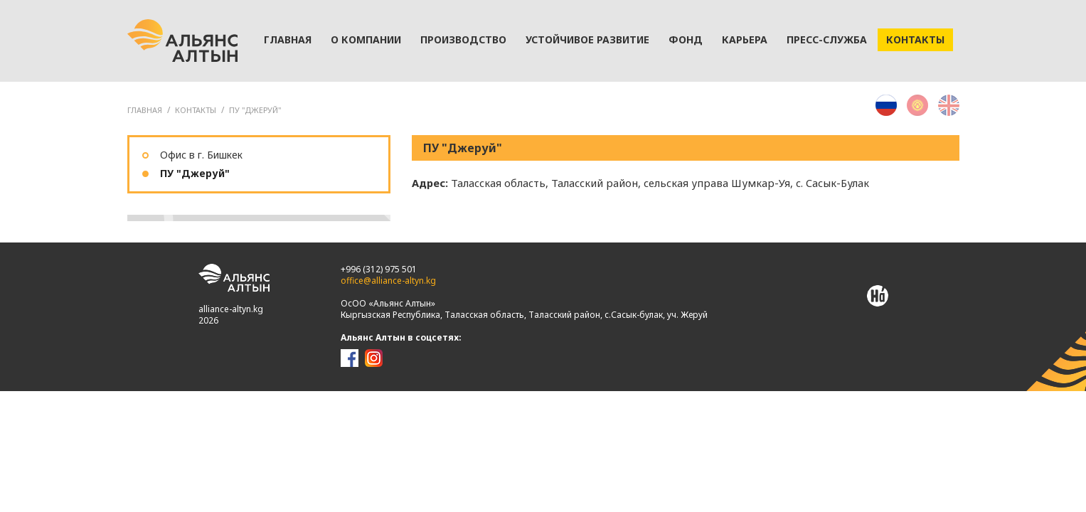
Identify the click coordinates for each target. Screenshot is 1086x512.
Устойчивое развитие (587, 39)
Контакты (915, 39)
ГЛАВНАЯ (144, 110)
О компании (366, 39)
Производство (463, 39)
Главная (288, 39)
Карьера (744, 39)
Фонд (686, 39)
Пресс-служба (827, 39)
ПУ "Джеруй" (255, 110)
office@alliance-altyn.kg (388, 280)
